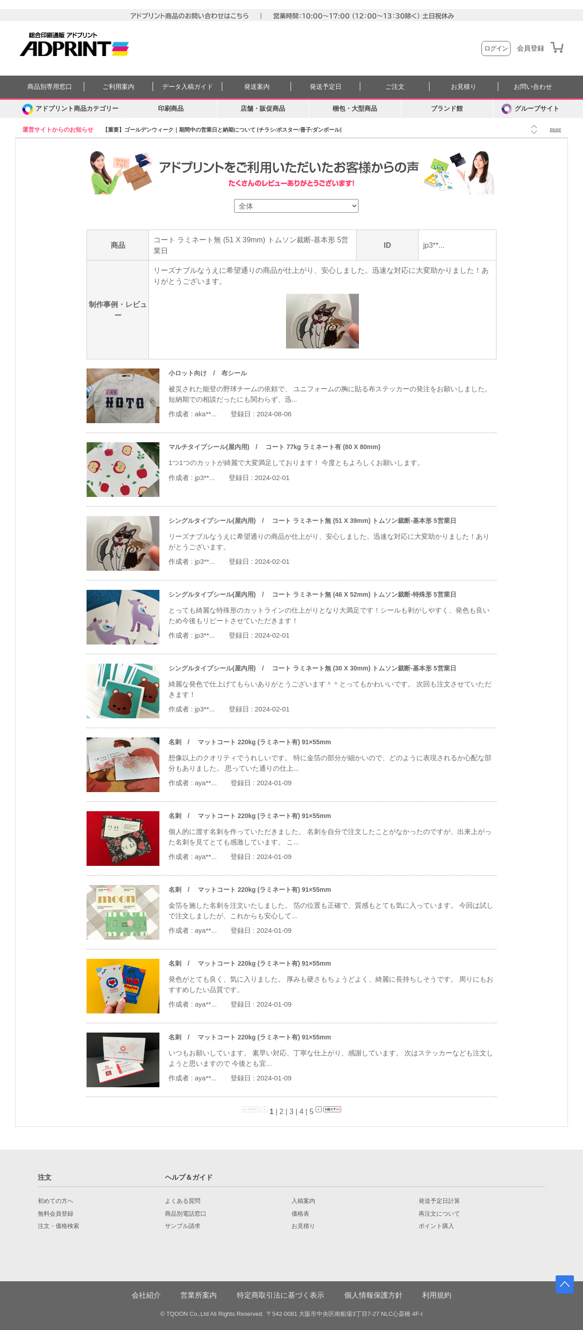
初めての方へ (55, 1201)
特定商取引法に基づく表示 (280, 1295)
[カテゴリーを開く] (70, 109)
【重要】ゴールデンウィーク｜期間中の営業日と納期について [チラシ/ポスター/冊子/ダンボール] (222, 130)
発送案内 (257, 86)
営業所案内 (198, 1295)
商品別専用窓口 (49, 86)
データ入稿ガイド (187, 86)
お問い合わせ (533, 86)
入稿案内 (303, 1201)
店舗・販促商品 (262, 108)
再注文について (439, 1214)
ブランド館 (447, 108)
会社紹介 (146, 1295)
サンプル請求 (182, 1226)
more (555, 129)
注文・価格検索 (58, 1226)
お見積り (463, 86)
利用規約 (436, 1295)
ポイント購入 (436, 1226)
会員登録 (530, 48)
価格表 (300, 1214)
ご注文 (394, 86)
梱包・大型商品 (354, 108)
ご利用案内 (118, 86)
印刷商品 (171, 108)
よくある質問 (182, 1201)
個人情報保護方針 (373, 1295)
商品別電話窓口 (185, 1214)
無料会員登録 (55, 1214)
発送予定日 (326, 86)
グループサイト (530, 108)
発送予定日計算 (439, 1201)
